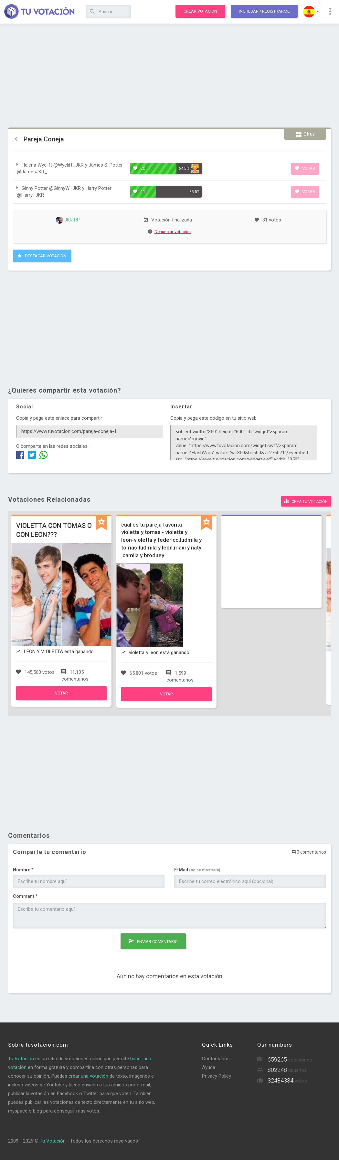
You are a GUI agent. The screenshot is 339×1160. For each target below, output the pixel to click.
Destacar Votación (41, 255)
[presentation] (62, 946)
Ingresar (264, 11)
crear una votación (88, 1076)
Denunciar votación (169, 231)
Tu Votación (21, 1059)
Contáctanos (216, 1059)
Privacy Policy (216, 1076)
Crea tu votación (306, 501)
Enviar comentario (153, 941)
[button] (311, 11)
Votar (305, 168)
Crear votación (200, 11)
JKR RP (68, 220)
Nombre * (23, 869)
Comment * (25, 896)
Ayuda (208, 1067)
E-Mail (197, 869)
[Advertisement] (169, 76)
